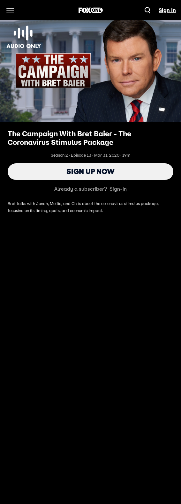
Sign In (167, 10)
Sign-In (118, 189)
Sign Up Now (90, 171)
